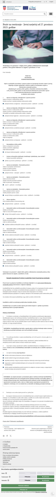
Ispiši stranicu (4, 436)
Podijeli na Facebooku (7, 436)
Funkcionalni (5, 480)
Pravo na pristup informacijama (10, 455)
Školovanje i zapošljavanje (16, 421)
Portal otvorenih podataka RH (10, 447)
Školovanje (5, 462)
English (51, 1)
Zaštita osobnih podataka (9, 457)
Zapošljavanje (6, 460)
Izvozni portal (6, 449)
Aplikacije (5, 470)
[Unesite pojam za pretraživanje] (10, 13)
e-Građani (5, 444)
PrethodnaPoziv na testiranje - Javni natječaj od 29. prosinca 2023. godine (14, 428)
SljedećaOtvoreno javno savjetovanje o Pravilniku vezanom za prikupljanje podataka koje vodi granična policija (41, 429)
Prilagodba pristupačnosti (34, 1)
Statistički (4, 483)
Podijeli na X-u (10, 436)
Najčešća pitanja (7, 464)
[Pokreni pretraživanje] (44, 14)
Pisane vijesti (6, 421)
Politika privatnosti (7, 458)
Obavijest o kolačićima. (41, 492)
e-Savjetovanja (6, 446)
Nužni (3, 476)
